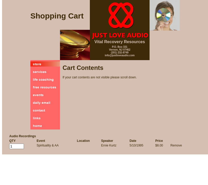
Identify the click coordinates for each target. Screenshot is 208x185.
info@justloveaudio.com (120, 55)
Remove (176, 145)
